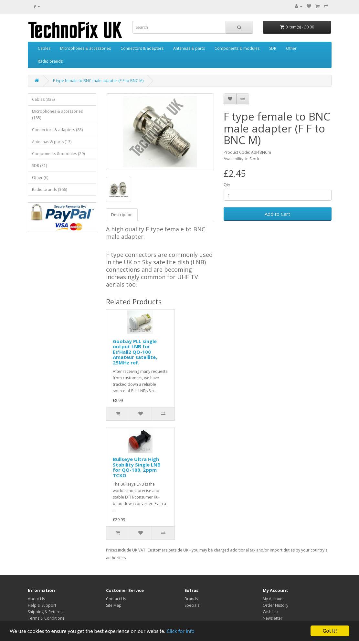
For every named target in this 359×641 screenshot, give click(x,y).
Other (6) (40, 177)
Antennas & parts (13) (51, 141)
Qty (227, 184)
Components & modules (237, 48)
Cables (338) (43, 99)
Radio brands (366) (49, 189)
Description (121, 214)
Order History (275, 605)
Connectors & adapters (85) (57, 129)
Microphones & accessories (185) (57, 115)
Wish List (271, 612)
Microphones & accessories (85, 48)
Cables (44, 48)
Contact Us (116, 599)
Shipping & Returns (45, 612)
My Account (273, 599)
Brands (191, 599)
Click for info (181, 631)
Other (291, 48)
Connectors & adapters (142, 48)
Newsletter (272, 618)
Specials (192, 605)
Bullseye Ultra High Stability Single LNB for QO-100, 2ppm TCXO (137, 467)
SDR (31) (39, 165)
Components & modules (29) (58, 153)
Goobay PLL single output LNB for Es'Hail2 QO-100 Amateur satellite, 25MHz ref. (135, 352)
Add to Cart (277, 214)
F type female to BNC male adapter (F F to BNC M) (98, 80)
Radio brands (50, 61)
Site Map (113, 605)
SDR (272, 48)
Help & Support (42, 605)
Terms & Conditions (46, 618)
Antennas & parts (189, 48)
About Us (36, 599)
